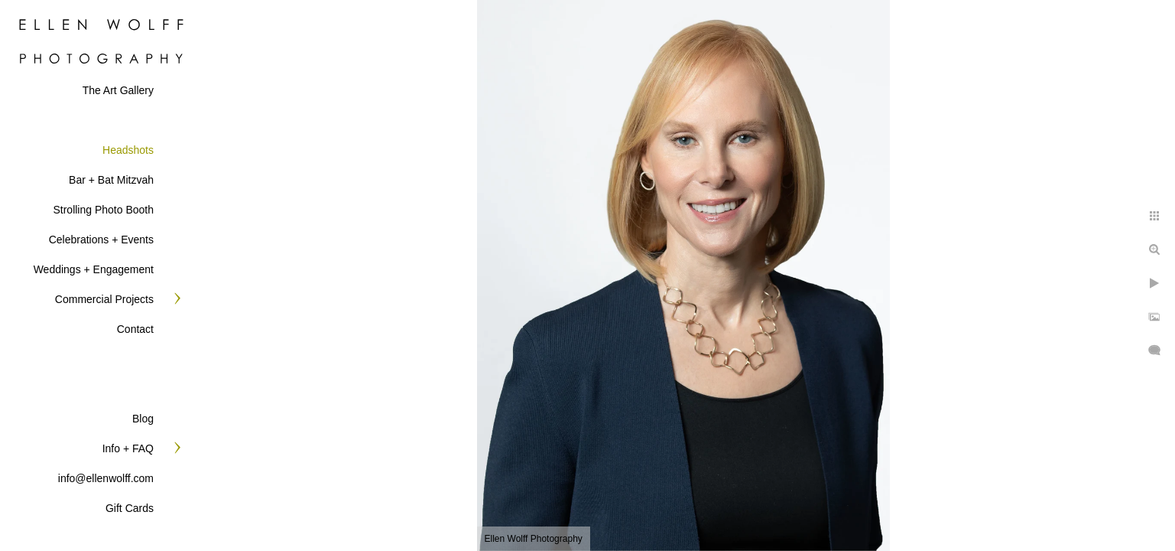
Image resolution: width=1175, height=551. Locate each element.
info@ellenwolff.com (106, 478)
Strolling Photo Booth (103, 210)
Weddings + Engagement (94, 269)
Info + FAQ (128, 448)
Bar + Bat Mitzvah (111, 180)
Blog (143, 418)
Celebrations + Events (101, 239)
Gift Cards (129, 508)
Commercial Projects (104, 299)
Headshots (128, 150)
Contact (135, 329)
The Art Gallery (118, 90)
